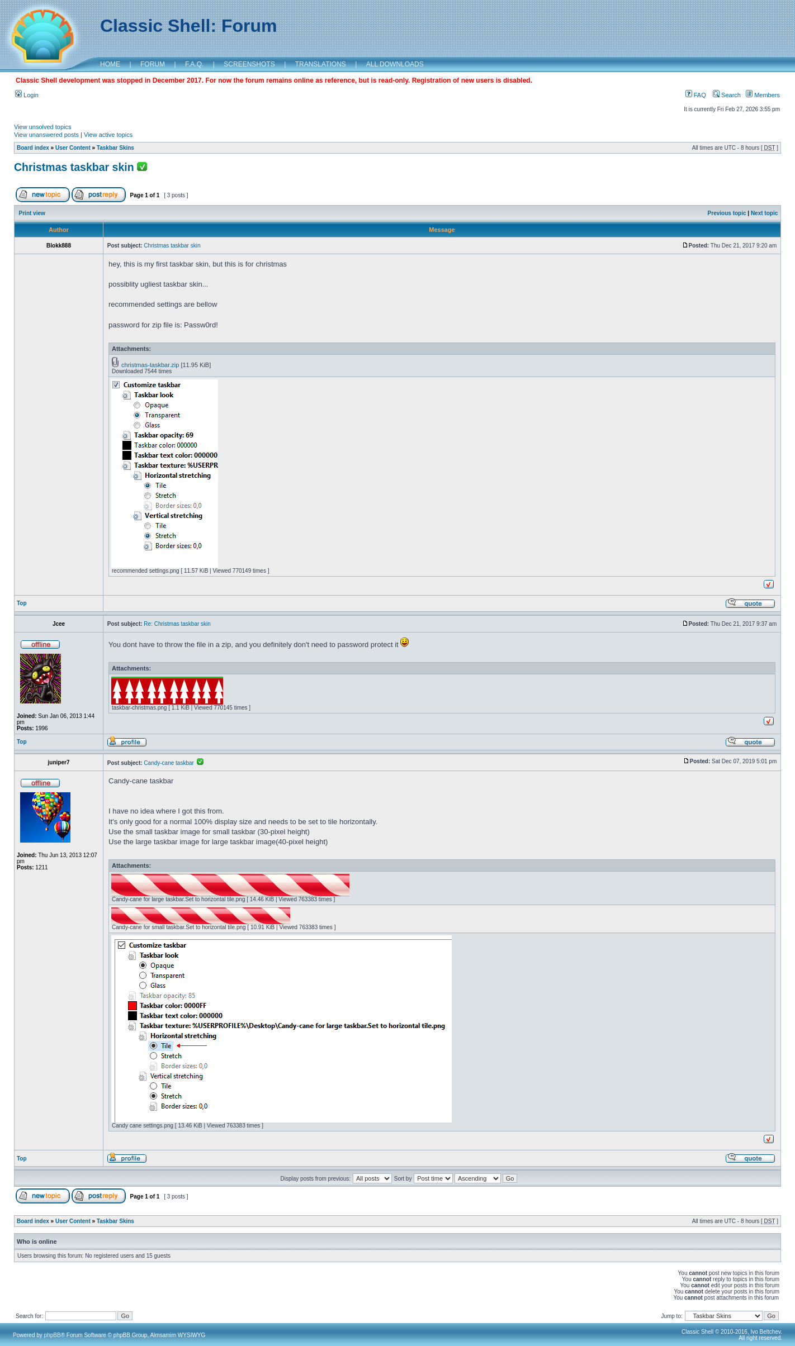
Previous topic (727, 213)
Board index (33, 148)
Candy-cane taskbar (174, 763)
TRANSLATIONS (320, 64)
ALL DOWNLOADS (395, 64)
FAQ (695, 95)
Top (22, 603)
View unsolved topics (43, 126)
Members (763, 95)
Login (27, 95)
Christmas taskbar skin (74, 167)
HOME (110, 64)
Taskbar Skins (115, 148)
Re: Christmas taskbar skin (177, 624)
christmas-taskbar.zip (150, 365)
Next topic (764, 213)
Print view (32, 213)
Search (727, 95)
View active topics (108, 134)
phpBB (52, 1335)
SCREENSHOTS (249, 64)
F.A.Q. (194, 64)
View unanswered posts (46, 134)
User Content (73, 148)
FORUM (152, 64)
